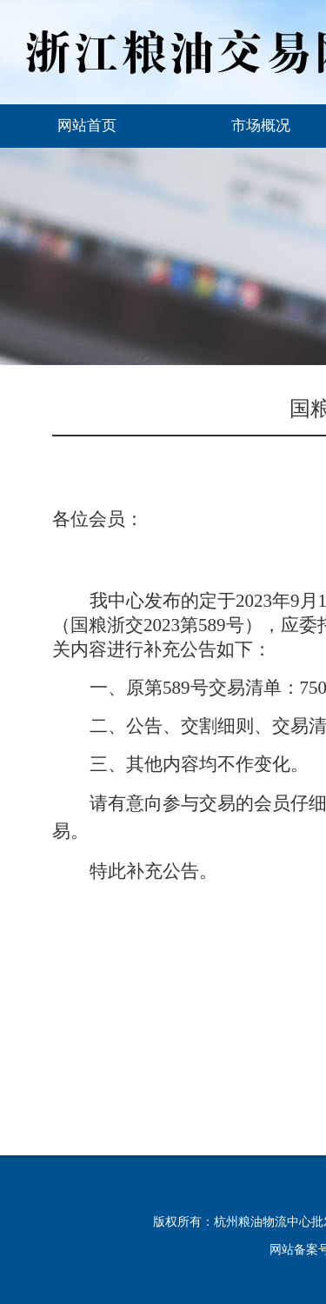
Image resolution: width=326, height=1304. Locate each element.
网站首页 (86, 125)
